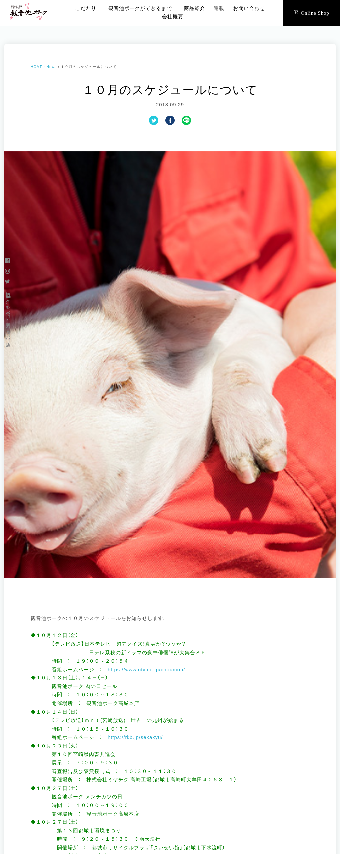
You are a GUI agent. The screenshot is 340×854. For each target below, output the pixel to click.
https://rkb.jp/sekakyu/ (135, 737)
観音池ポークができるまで (140, 8)
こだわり (85, 8)
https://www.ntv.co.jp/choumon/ (146, 669)
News (51, 67)
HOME (36, 67)
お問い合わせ (249, 8)
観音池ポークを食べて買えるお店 (8, 313)
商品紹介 (194, 8)
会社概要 (172, 16)
